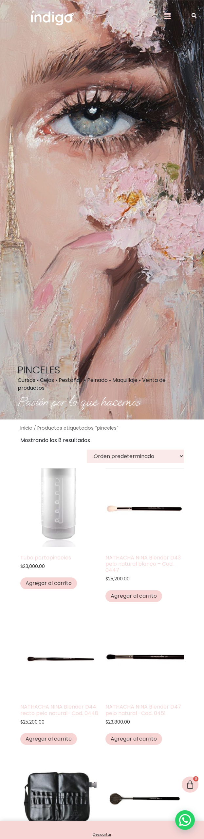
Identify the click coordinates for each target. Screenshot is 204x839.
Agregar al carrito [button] (49, 583)
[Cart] (190, 784)
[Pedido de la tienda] (135, 456)
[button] (167, 16)
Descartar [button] (102, 834)
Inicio (26, 428)
